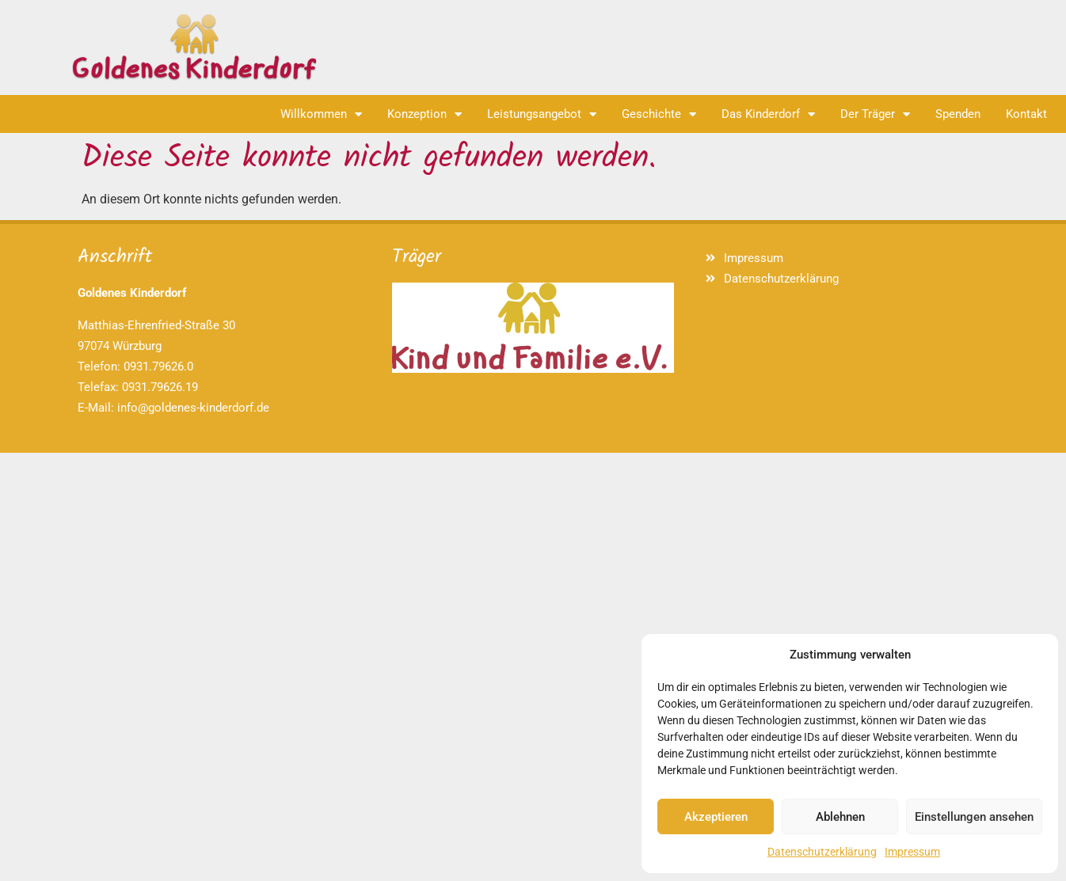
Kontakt (1026, 114)
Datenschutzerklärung (822, 851)
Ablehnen (840, 817)
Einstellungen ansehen (974, 817)
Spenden (957, 114)
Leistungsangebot (541, 114)
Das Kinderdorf (768, 114)
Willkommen (321, 114)
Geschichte (659, 114)
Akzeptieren (716, 817)
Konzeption (424, 114)
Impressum (912, 851)
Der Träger (875, 114)
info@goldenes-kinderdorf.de (193, 408)
